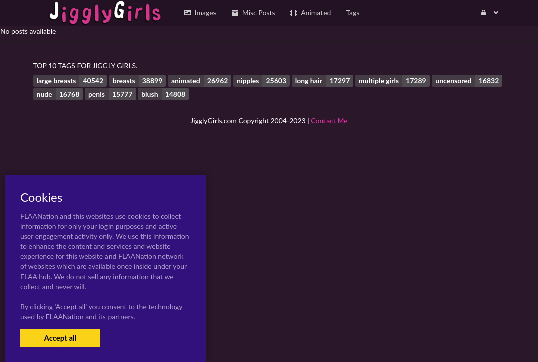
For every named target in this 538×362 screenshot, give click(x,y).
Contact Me (329, 120)
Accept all (60, 337)
